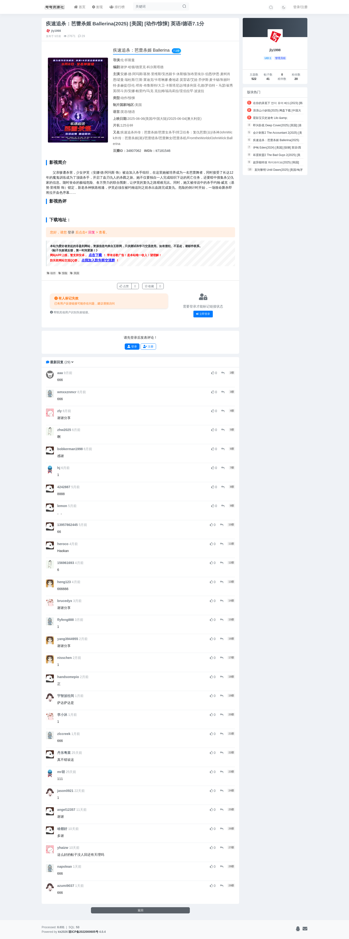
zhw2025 (64, 430)
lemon (62, 506)
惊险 (62, 273)
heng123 (64, 582)
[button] (72, 362)
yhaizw (62, 848)
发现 (97, 7)
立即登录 (203, 314)
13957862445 (67, 525)
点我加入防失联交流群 (98, 260)
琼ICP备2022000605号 (83, 931)
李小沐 (62, 715)
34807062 (133, 151)
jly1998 (56, 31)
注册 (148, 346)
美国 (74, 273)
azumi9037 (65, 886)
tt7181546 (163, 151)
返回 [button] (140, 910)
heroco (62, 544)
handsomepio (68, 677)
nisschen (64, 658)
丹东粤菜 (64, 753)
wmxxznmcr (66, 392)
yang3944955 (67, 639)
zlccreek (63, 734)
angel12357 (66, 810)
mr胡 (61, 772)
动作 (51, 273)
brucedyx (64, 601)
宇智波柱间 (65, 696)
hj (58, 468)
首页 (79, 7)
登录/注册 (300, 7)
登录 (71, 232)
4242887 (63, 487)
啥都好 (62, 829)
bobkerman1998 (70, 449)
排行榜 (117, 7)
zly (59, 411)
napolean (64, 866)
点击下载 (95, 255)
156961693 (65, 563)
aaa (60, 373)
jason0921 (65, 791)
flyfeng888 (65, 620)
